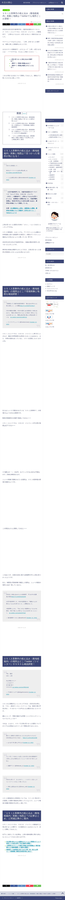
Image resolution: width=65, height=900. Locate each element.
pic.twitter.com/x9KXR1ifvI (14, 172)
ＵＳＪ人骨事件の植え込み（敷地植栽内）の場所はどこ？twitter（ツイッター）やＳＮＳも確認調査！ (23, 131)
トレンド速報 (6, 10)
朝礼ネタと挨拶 (55, 194)
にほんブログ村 (49, 313)
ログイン (49, 284)
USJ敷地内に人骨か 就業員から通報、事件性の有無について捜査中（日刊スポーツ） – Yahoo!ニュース (21, 210)
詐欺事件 (56, 177)
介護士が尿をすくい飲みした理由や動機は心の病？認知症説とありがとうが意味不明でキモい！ (55, 29)
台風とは (47, 273)
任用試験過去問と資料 (56, 135)
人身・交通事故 (56, 161)
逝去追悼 (56, 179)
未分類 (55, 198)
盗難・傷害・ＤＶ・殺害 (56, 172)
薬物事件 (56, 175)
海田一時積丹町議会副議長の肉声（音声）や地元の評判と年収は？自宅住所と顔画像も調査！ (55, 42)
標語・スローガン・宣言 (55, 203)
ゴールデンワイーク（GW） (55, 148)
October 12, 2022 (32, 617)
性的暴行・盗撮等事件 (56, 167)
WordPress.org (52, 290)
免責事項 (19, 897)
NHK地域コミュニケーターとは (55, 126)
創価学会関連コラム (56, 137)
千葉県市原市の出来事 (56, 163)
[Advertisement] (22, 96)
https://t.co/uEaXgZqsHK (18, 596)
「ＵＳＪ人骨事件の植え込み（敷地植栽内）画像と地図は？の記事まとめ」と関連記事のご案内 (23, 137)
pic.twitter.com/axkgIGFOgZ (17, 613)
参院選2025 (48, 268)
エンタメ (56, 157)
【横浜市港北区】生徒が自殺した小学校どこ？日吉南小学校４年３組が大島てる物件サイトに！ (55, 66)
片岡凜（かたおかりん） (52, 270)
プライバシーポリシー (39, 2)
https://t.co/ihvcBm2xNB (30, 737)
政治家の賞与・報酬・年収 (55, 188)
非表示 (24, 113)
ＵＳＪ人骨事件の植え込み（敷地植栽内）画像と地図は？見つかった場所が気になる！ (23, 119)
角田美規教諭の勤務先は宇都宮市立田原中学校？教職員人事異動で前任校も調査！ (55, 78)
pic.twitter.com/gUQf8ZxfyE (21, 687)
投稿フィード (51, 286)
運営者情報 (26, 2)
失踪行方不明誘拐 (56, 165)
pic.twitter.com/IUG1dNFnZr (18, 317)
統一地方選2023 (50, 265)
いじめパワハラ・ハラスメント (55, 142)
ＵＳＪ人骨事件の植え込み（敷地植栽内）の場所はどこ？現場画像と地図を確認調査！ (23, 125)
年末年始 (55, 183)
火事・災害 (56, 169)
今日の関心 (7, 2)
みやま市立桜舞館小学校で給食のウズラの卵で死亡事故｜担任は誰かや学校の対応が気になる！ (55, 54)
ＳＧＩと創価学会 (55, 132)
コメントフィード (52, 288)
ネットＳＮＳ (56, 159)
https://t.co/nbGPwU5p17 (27, 305)
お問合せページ (53, 2)
